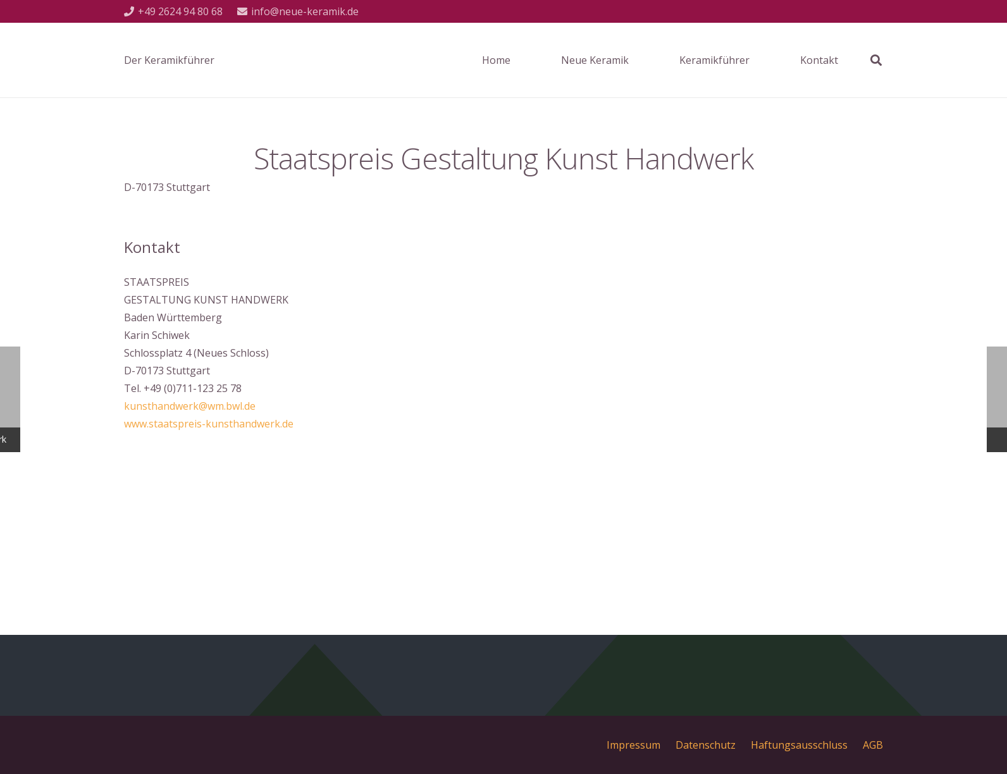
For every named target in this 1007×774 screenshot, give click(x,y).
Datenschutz (706, 745)
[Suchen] (876, 60)
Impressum (633, 745)
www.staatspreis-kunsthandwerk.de (208, 424)
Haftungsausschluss (799, 745)
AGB (873, 745)
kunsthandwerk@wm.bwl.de (190, 406)
